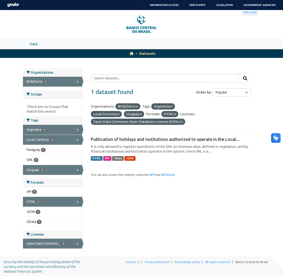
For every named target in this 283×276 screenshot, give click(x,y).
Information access (164, 5)
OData (118, 158)
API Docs (167, 174)
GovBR (13, 5)
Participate (198, 5)
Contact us (132, 262)
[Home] (132, 53)
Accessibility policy (187, 262)
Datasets (147, 53)
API (107, 158)
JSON (130, 158)
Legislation (224, 5)
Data (34, 44)
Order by (203, 92)
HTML (97, 158)
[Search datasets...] (165, 78)
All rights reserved (217, 262)
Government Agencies (260, 5)
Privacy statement (157, 262)
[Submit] (245, 78)
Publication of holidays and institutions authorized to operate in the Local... (165, 139)
